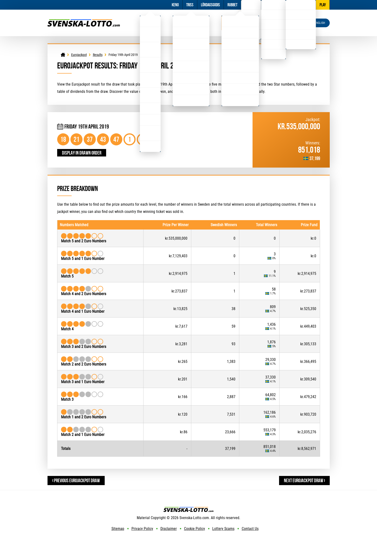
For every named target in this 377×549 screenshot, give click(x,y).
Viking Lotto (191, 23)
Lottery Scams (223, 528)
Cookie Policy (194, 528)
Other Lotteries (300, 4)
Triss (189, 4)
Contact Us (250, 528)
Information (273, 4)
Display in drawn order (81, 153)
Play (323, 4)
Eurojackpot (240, 23)
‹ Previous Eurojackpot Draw (76, 480)
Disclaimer (168, 528)
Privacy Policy (142, 528)
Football (251, 4)
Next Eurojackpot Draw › (304, 480)
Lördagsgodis (210, 4)
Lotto (150, 23)
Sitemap (117, 528)
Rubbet (232, 4)
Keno (175, 4)
